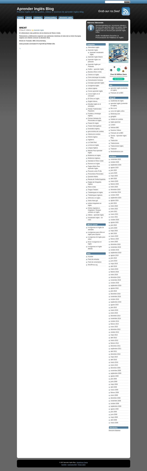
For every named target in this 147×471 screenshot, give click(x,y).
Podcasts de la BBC (117, 93)
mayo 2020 (114, 231)
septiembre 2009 (116, 373)
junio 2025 (114, 173)
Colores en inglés (93, 74)
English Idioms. (93, 101)
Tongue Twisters (93, 189)
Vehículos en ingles (94, 198)
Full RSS (63, 464)
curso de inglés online (117, 111)
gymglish (113, 116)
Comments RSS (72, 464)
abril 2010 (114, 359)
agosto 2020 (115, 222)
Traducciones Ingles (117, 146)
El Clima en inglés (93, 98)
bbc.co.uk (114, 108)
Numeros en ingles (94, 163)
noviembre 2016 (116, 296)
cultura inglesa (92, 88)
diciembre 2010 (115, 354)
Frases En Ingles (93, 123)
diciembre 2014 (115, 316)
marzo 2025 (114, 181)
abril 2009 (114, 387)
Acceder (90, 256)
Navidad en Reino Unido (95, 161)
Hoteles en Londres (117, 119)
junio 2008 (114, 414)
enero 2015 (114, 313)
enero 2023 (114, 206)
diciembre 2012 (115, 329)
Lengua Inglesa (93, 148)
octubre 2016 (115, 299)
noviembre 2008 (116, 401)
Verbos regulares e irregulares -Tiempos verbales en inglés (94, 210)
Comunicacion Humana (95, 80)
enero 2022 (114, 209)
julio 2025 (114, 170)
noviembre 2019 (116, 247)
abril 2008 (114, 420)
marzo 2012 (114, 340)
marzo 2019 (114, 269)
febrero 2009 (115, 392)
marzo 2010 (114, 362)
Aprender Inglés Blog (35, 9)
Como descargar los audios (96, 77)
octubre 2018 (115, 283)
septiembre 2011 (116, 348)
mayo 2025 (114, 176)
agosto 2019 (115, 255)
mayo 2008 (114, 417)
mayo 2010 (114, 357)
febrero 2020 (115, 239)
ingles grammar (116, 122)
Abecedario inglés (93, 47)
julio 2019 (114, 258)
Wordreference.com (117, 151)
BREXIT (23, 27)
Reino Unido (92, 187)
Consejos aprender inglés (96, 83)
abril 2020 (114, 233)
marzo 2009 (114, 390)
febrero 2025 (115, 184)
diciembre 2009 (115, 368)
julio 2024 (114, 203)
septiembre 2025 (116, 165)
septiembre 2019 (116, 252)
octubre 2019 (115, 250)
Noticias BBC (115, 127)
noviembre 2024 (116, 192)
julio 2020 (114, 225)
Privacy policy (82, 464)
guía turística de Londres (96, 131)
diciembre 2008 (115, 398)
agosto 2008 (115, 409)
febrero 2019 (115, 272)
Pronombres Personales (95, 174)
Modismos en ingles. (94, 155)
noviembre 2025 (116, 159)
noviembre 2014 (116, 318)
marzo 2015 (114, 310)
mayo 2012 (114, 335)
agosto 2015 (115, 305)
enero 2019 (114, 274)
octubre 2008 (115, 403)
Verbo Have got (93, 200)
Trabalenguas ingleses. (95, 195)
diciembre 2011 (115, 346)
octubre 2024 (115, 195)
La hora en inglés (93, 145)
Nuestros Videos (116, 130)
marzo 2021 (114, 214)
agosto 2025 (115, 167)
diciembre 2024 (115, 189)
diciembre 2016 (115, 294)
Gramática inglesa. (94, 129)
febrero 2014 (115, 324)
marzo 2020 (114, 236)
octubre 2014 (115, 321)
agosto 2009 (115, 376)
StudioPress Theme (82, 462)
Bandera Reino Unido (95, 72)
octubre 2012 (115, 332)
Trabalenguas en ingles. (95, 192)
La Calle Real (92, 142)
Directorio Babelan (115, 430)
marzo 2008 (114, 423)
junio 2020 (114, 228)
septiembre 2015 (116, 302)
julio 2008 (114, 412)
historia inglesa (93, 137)
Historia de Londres (94, 134)
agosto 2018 (115, 288)
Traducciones (115, 143)
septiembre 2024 (116, 198)
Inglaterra (91, 140)
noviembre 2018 (116, 280)
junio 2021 (114, 211)
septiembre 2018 (116, 285)
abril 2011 (114, 351)
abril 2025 (114, 178)
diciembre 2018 (115, 277)
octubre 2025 (115, 162)
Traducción (114, 140)
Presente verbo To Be (95, 171)
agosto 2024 (115, 200)
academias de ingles (117, 101)
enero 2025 (114, 187)
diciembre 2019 (115, 244)
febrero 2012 (115, 343)
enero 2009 (114, 395)
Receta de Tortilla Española (96, 179)
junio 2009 (114, 381)
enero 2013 (114, 327)
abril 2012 (114, 337)
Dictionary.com (115, 114)
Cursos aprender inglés (95, 91)
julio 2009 (114, 379)
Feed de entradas (93, 259)
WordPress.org (93, 265)
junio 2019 (114, 261)
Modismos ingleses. (94, 158)
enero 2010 (114, 365)
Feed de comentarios (94, 262)
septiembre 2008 (116, 406)
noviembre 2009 (116, 370)
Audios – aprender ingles (96, 69)
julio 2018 (114, 291)
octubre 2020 (115, 220)
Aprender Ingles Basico (95, 57)
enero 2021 (114, 217)
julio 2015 (114, 307)
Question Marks (93, 176)
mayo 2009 (114, 384)
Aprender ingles (39, 30)
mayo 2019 (114, 263)
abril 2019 (114, 266)
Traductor (114, 149)
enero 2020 (114, 241)
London (113, 125)
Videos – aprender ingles (96, 215)
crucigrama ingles (93, 85)
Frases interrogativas (94, 126)
